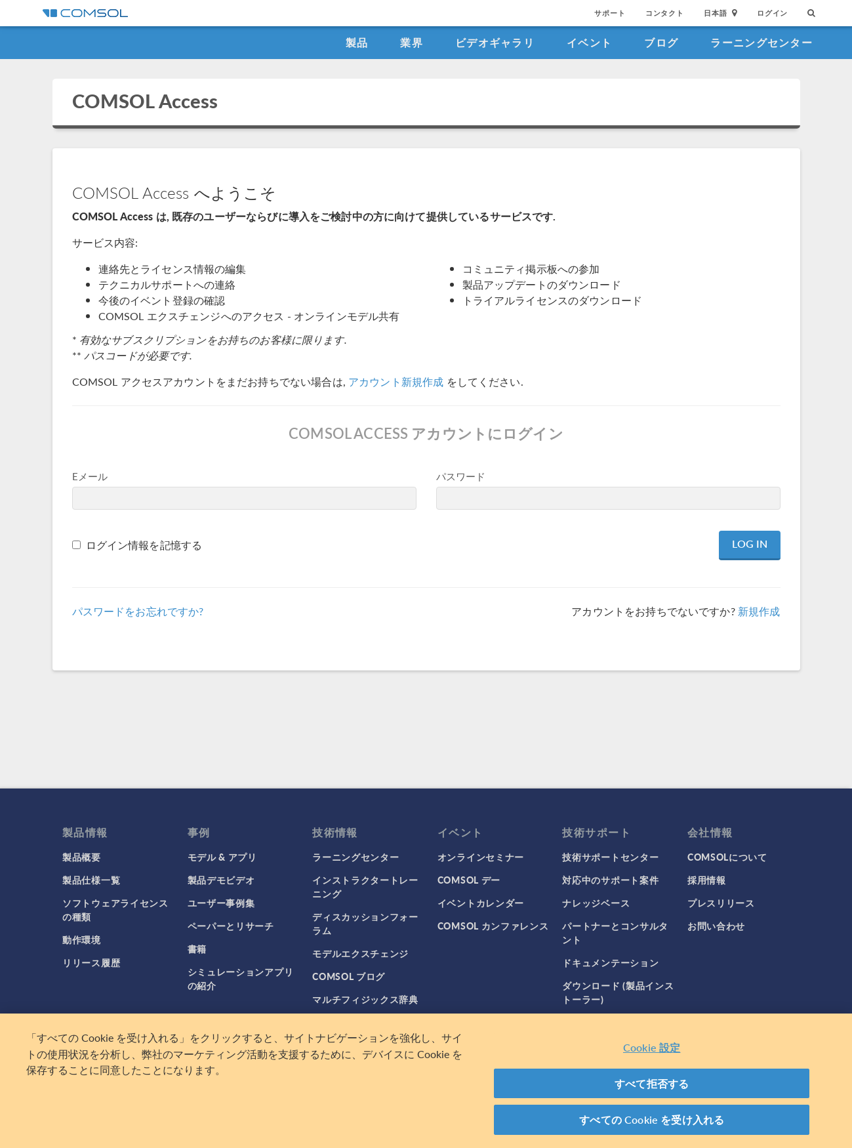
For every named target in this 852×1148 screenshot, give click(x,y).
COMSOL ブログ (348, 976)
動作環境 (81, 939)
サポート (609, 13)
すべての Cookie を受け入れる (651, 1119)
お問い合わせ (716, 925)
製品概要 (81, 856)
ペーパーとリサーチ (231, 925)
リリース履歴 (91, 962)
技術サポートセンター (610, 856)
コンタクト (664, 13)
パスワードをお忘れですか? (138, 611)
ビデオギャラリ (495, 42)
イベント (589, 42)
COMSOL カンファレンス (493, 925)
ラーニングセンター (761, 42)
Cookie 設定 (651, 1047)
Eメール (90, 476)
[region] (426, 1081)
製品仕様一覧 (91, 879)
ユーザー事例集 (221, 902)
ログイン (772, 13)
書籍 (197, 948)
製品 (357, 42)
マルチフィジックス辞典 (365, 999)
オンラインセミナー (480, 856)
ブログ (661, 42)
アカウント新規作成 (395, 381)
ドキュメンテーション (610, 962)
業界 (411, 42)
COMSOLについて (727, 856)
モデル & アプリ (222, 856)
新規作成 (759, 611)
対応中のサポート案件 (610, 879)
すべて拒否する (652, 1083)
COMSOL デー (468, 879)
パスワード (461, 476)
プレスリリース (721, 902)
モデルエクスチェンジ (360, 953)
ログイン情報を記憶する (144, 544)
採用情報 (706, 879)
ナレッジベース (596, 902)
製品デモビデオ (221, 879)
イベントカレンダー (480, 902)
